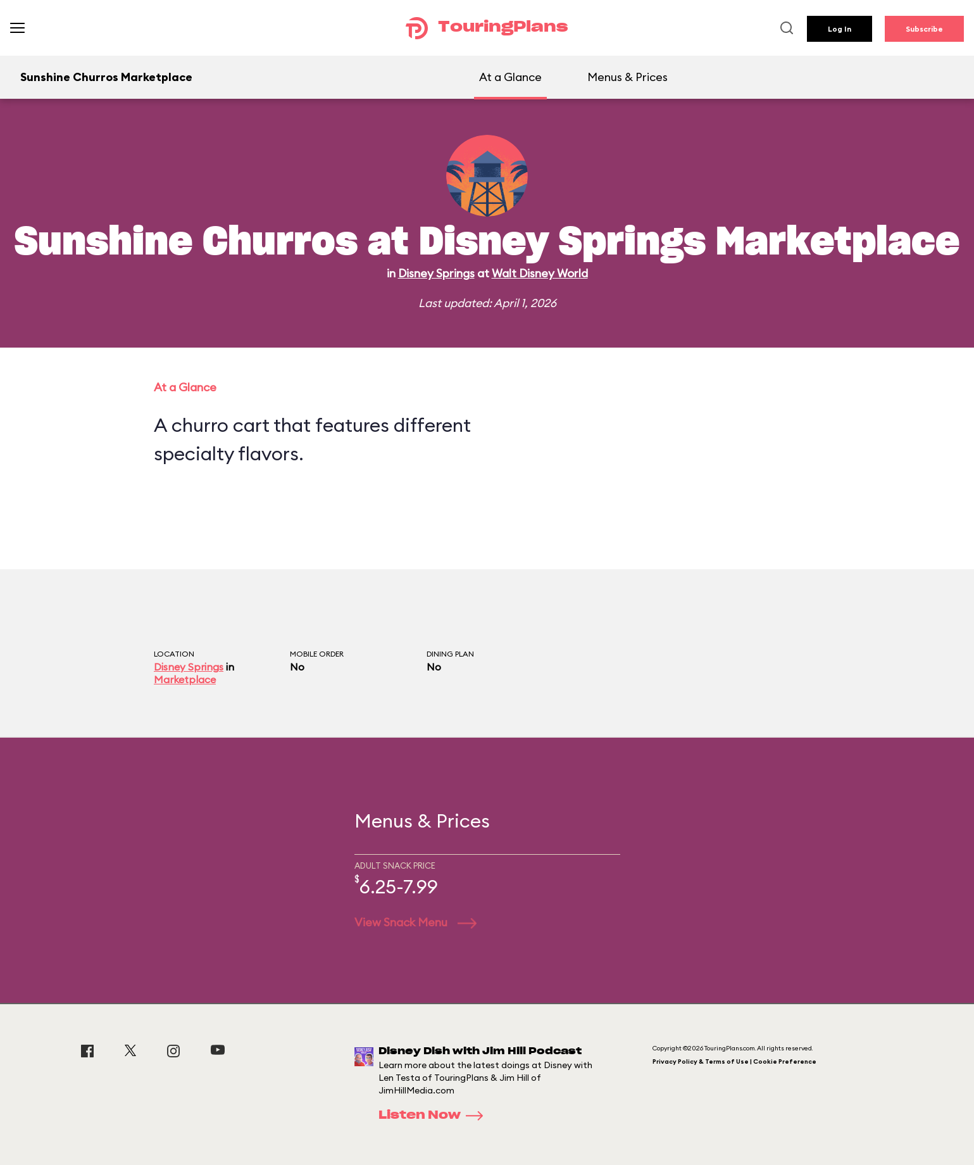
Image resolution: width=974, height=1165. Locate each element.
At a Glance (510, 77)
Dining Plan (450, 653)
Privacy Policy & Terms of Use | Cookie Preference (734, 1061)
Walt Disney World (540, 273)
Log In (839, 29)
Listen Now (434, 1115)
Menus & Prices (627, 77)
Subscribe (924, 29)
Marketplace (185, 679)
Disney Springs (436, 273)
